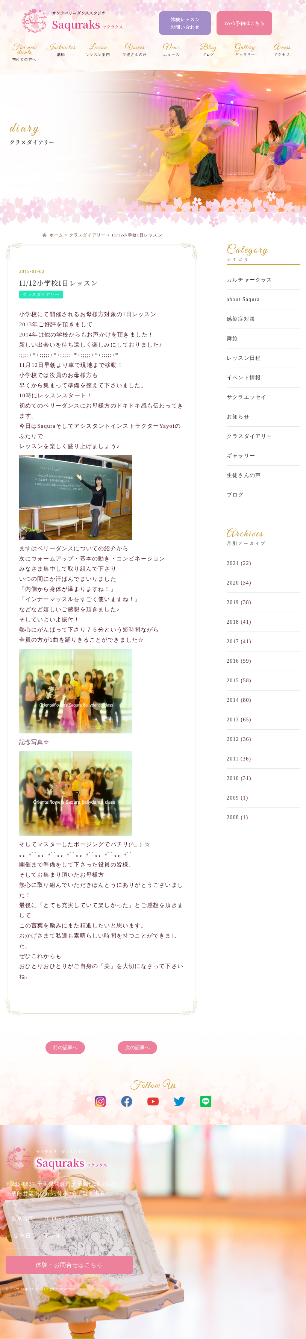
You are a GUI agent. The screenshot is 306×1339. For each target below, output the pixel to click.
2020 (233, 583)
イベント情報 (244, 377)
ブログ (235, 495)
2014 (233, 700)
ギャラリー (241, 456)
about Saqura (243, 299)
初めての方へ (24, 53)
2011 (233, 759)
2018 (233, 622)
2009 (233, 798)
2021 (233, 563)
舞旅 (232, 338)
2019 (233, 602)
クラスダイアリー (32, 142)
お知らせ (238, 417)
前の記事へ (65, 1048)
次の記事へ (137, 1048)
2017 (233, 641)
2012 (233, 739)
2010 (233, 778)
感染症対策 (241, 319)
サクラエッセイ (247, 397)
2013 (233, 720)
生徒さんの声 (244, 475)
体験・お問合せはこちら (69, 1265)
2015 (233, 680)
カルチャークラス (250, 280)
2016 (233, 661)
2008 (233, 817)
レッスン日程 (244, 358)
